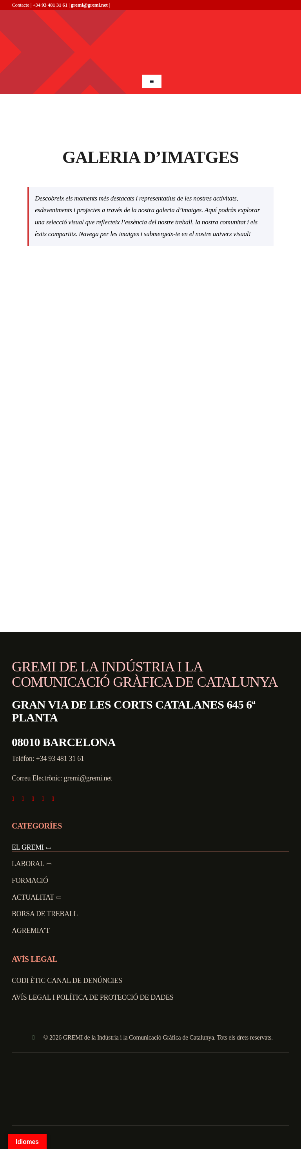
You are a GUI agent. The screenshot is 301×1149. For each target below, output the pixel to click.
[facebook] (13, 799)
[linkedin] (53, 799)
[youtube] (43, 799)
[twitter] (23, 799)
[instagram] (33, 799)
